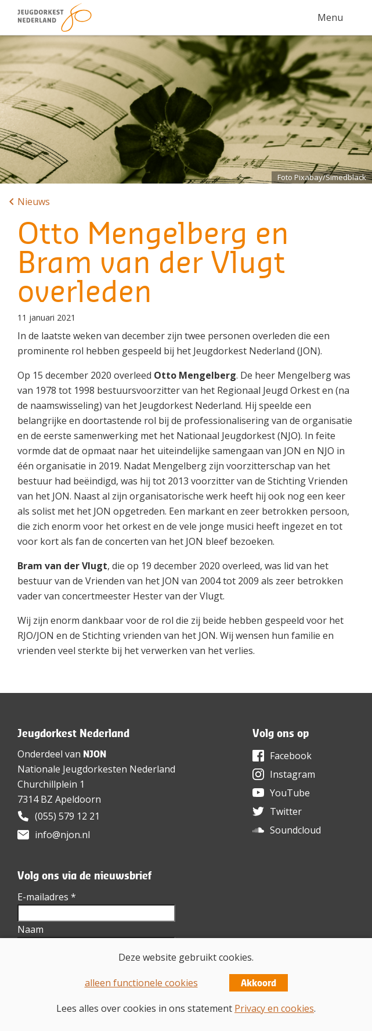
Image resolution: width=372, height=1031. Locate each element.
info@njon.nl (62, 834)
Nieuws (33, 201)
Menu (330, 17)
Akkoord (258, 982)
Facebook (291, 755)
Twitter (286, 811)
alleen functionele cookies (141, 982)
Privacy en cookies (274, 1008)
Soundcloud (295, 830)
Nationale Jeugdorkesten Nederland (96, 769)
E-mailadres (46, 896)
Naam (30, 929)
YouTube (290, 792)
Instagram (292, 774)
